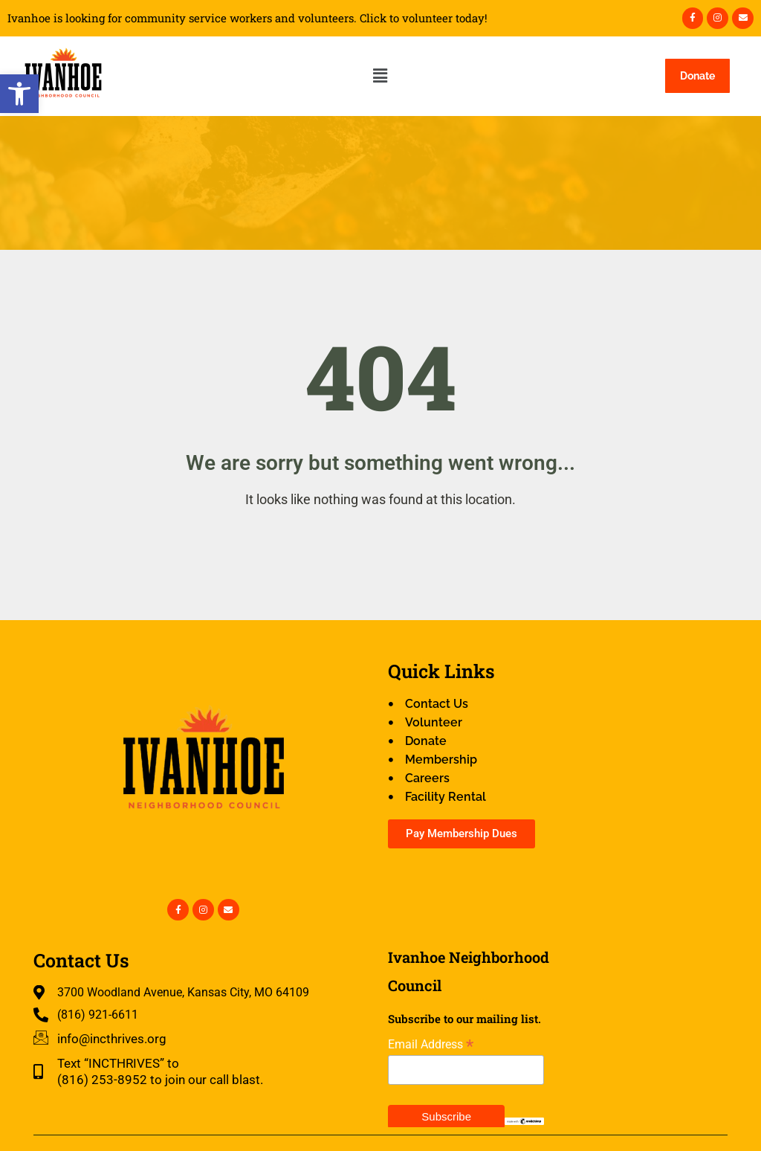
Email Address (430, 1044)
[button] (19, 93)
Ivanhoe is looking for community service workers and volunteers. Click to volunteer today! (247, 18)
